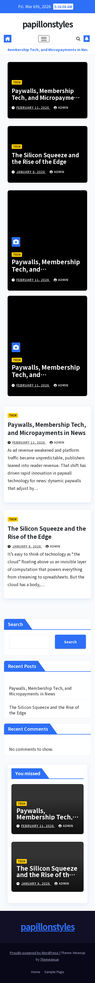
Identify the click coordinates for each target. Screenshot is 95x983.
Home (35, 971)
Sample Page (54, 971)
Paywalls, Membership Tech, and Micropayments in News (47, 97)
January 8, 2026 (31, 171)
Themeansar (49, 959)
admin (61, 107)
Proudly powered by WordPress (34, 952)
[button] (78, 39)
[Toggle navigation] (43, 38)
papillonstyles (47, 24)
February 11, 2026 (33, 107)
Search (15, 624)
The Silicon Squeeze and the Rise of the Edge (45, 158)
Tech (17, 82)
